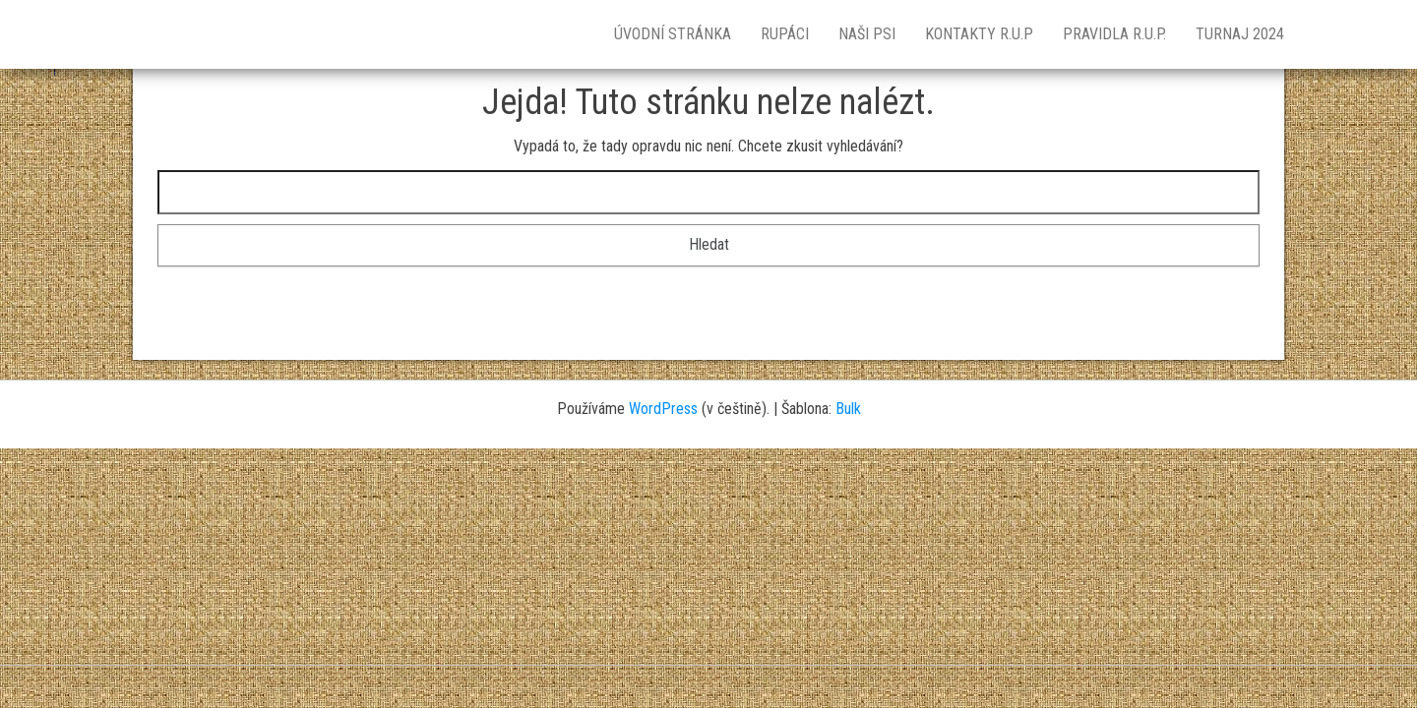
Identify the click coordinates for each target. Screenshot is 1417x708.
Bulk (848, 408)
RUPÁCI (785, 34)
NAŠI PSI (866, 34)
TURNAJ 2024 (1240, 34)
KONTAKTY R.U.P (979, 34)
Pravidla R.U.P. (1114, 34)
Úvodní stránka (672, 34)
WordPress (663, 408)
